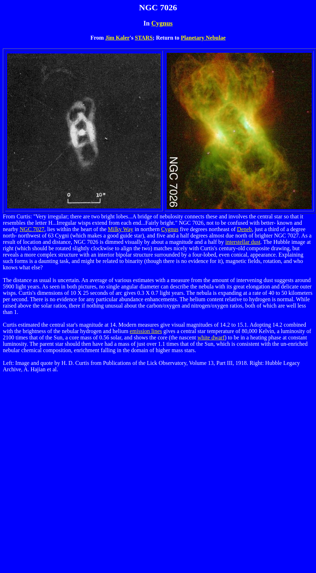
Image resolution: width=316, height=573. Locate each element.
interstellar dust (242, 242)
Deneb (244, 229)
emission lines (146, 331)
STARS (144, 38)
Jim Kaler (117, 38)
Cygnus (162, 23)
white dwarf (211, 337)
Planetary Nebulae (203, 38)
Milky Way (120, 229)
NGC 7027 (32, 229)
